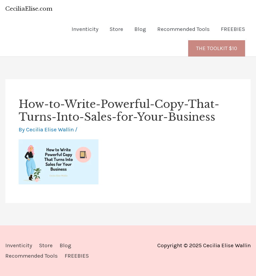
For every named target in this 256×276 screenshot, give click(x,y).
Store (116, 29)
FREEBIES (233, 29)
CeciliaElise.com (28, 8)
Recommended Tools (183, 29)
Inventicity (85, 29)
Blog (140, 29)
